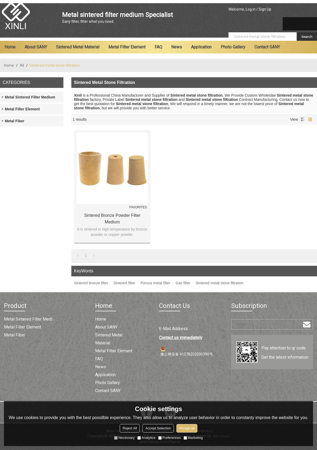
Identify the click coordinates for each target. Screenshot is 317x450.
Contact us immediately (180, 337)
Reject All (130, 428)
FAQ (158, 47)
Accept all (186, 428)
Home (10, 47)
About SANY (36, 47)
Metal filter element (127, 47)
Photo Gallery (233, 47)
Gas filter (183, 283)
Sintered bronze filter (91, 283)
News (176, 47)
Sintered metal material (77, 47)
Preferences (169, 438)
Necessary (124, 438)
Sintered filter (124, 283)
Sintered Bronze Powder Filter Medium (112, 218)
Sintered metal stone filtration (220, 283)
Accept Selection (158, 428)
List (302, 119)
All (22, 65)
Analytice (146, 438)
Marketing (193, 438)
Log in (250, 9)
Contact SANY (267, 47)
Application (201, 47)
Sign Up (265, 9)
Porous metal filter (155, 283)
